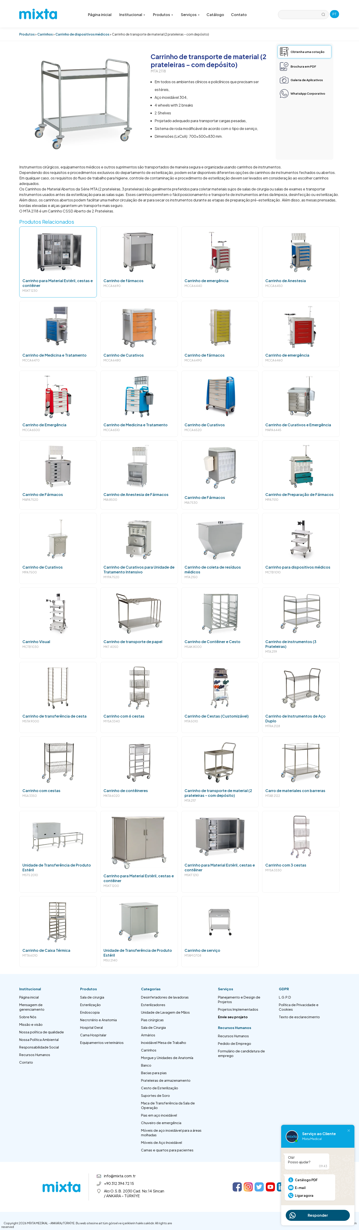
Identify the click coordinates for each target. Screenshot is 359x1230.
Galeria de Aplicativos (307, 80)
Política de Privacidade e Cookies (298, 1006)
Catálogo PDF (306, 1180)
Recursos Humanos (34, 1054)
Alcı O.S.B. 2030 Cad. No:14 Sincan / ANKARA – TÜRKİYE (134, 1193)
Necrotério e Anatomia (98, 1020)
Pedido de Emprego (234, 1043)
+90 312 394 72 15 (119, 1183)
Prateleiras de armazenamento (165, 1080)
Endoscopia (90, 1012)
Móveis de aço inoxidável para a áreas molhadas (171, 1132)
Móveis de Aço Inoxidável (161, 1142)
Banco (146, 1065)
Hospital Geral (91, 1027)
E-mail (300, 1188)
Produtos (27, 34)
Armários (148, 1035)
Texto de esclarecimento (299, 1017)
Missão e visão (31, 1024)
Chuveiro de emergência (161, 1122)
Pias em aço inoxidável (159, 1115)
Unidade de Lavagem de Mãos (165, 1012)
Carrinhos (45, 34)
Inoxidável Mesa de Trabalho (163, 1042)
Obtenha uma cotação (307, 52)
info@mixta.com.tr (120, 1175)
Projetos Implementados (238, 1009)
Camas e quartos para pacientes (167, 1150)
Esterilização (90, 1004)
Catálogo (215, 14)
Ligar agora (304, 1195)
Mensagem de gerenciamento (31, 1006)
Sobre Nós (27, 1017)
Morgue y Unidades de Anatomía (167, 1057)
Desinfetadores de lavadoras (165, 997)
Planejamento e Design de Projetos (239, 999)
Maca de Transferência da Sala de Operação (168, 1105)
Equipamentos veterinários (102, 1042)
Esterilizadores (153, 1004)
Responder (318, 1215)
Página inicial (100, 14)
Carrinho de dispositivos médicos (82, 34)
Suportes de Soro (155, 1095)
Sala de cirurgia (92, 997)
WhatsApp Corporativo (308, 93)
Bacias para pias (154, 1072)
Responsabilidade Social (39, 1047)
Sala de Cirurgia (153, 1027)
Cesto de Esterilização (159, 1088)
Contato (239, 14)
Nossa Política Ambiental (39, 1039)
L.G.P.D (285, 997)
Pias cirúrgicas (152, 1020)
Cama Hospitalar (93, 1035)
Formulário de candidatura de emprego (241, 1053)
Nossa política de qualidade (41, 1032)
